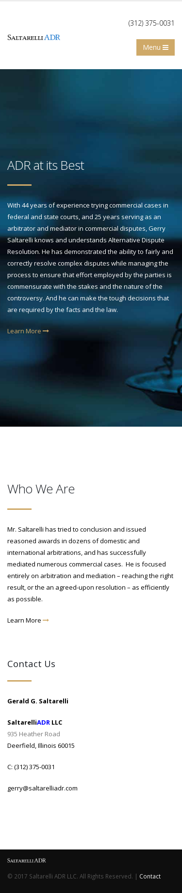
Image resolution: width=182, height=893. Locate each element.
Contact (150, 876)
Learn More (28, 331)
